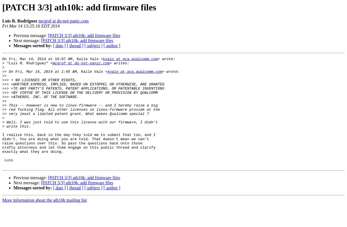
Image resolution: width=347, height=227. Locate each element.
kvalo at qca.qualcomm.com (130, 59)
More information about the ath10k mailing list (44, 222)
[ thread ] (75, 45)
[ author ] (112, 45)
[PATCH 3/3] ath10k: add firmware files (84, 35)
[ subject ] (93, 45)
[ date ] (59, 45)
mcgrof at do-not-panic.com (63, 21)
